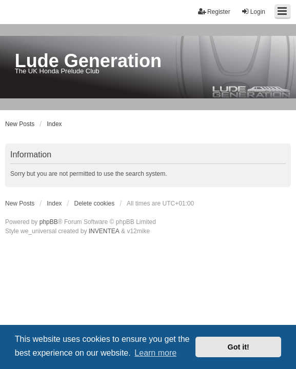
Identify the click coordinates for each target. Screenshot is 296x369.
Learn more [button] (155, 352)
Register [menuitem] (214, 11)
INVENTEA (104, 231)
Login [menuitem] (253, 11)
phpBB (49, 221)
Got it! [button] (238, 347)
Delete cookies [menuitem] (94, 203)
